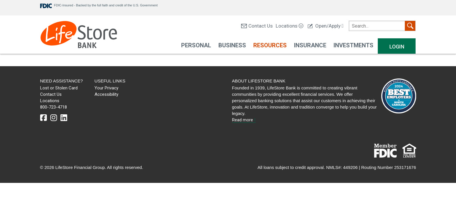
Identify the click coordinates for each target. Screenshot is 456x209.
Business (232, 45)
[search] (382, 26)
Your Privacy (106, 88)
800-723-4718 (53, 107)
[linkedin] (63, 117)
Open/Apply (325, 26)
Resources (270, 45)
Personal (196, 45)
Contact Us (257, 26)
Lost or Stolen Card (59, 88)
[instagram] (53, 117)
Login (396, 47)
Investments (353, 45)
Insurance (310, 45)
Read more (244, 119)
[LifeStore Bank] (78, 35)
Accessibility (106, 94)
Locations (289, 26)
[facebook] (43, 117)
